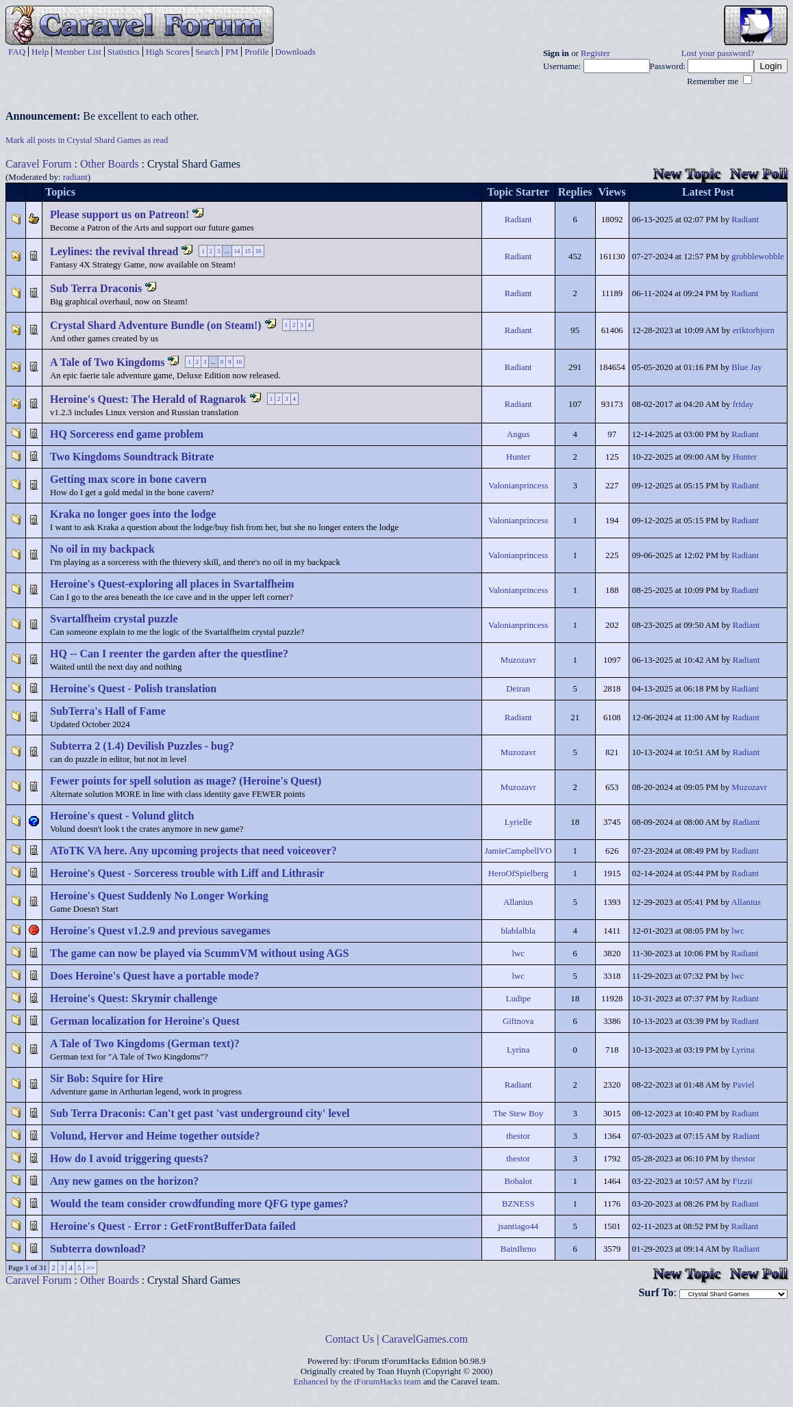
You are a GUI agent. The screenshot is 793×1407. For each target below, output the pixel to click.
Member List (78, 52)
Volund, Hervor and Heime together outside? (155, 1136)
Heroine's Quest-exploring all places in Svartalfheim (172, 584)
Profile (256, 52)
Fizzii (743, 1181)
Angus (518, 434)
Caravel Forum (38, 164)
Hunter (518, 457)
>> (90, 1267)
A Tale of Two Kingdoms (107, 362)
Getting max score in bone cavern (128, 479)
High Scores (168, 52)
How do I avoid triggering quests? (129, 1158)
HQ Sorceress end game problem (126, 434)
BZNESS (518, 1204)
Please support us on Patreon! (119, 214)
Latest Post (708, 192)
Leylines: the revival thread (114, 251)
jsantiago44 (518, 1226)
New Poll (759, 173)
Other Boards (109, 164)
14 (237, 251)
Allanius (518, 902)
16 (258, 251)
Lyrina (518, 1050)
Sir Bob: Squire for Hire (106, 1078)
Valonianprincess (518, 485)
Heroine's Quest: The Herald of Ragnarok (148, 399)
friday (743, 404)
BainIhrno (518, 1249)
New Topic (686, 173)
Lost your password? (718, 53)
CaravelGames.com (425, 1339)
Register (595, 53)
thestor (518, 1136)
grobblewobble (757, 256)
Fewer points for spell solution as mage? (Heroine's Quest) (185, 781)
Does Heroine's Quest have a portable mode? (154, 976)
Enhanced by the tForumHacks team (357, 1381)
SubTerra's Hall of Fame (108, 711)
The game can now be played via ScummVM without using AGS (199, 953)
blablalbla (518, 931)
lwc (737, 931)
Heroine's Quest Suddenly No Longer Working (159, 896)
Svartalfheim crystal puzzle (114, 618)
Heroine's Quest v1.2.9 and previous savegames (160, 930)
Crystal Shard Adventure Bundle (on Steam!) (156, 325)
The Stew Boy (518, 1113)
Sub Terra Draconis (96, 288)
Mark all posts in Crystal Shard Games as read (86, 140)
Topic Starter (518, 192)
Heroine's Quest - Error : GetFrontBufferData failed (173, 1226)
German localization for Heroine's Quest (145, 1021)
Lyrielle (518, 822)
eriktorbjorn (754, 330)
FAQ (16, 52)
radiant (75, 177)
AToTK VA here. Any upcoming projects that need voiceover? (193, 850)
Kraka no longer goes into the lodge (133, 514)
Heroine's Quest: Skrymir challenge (133, 998)
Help (40, 52)
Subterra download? (98, 1248)
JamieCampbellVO (518, 851)
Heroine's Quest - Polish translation (133, 688)
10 (239, 361)
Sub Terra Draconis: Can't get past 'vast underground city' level (200, 1113)
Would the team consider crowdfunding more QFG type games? (199, 1203)
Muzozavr (518, 660)
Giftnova (518, 1021)
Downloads (295, 52)
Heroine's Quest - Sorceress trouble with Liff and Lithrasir (187, 873)
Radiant (518, 219)
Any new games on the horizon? (124, 1181)
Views (612, 192)
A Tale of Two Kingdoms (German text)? (145, 1043)
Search (207, 52)
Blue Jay (746, 367)
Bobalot (518, 1181)
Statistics (124, 52)
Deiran (518, 689)
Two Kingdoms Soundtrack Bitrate (132, 456)
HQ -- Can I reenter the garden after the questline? (169, 653)
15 (247, 251)
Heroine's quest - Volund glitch (122, 815)
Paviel (744, 1085)
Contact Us (350, 1339)
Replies (575, 192)
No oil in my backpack (102, 549)
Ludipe (518, 998)
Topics (60, 192)
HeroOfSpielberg (518, 873)
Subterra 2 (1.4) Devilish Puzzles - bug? (142, 746)
